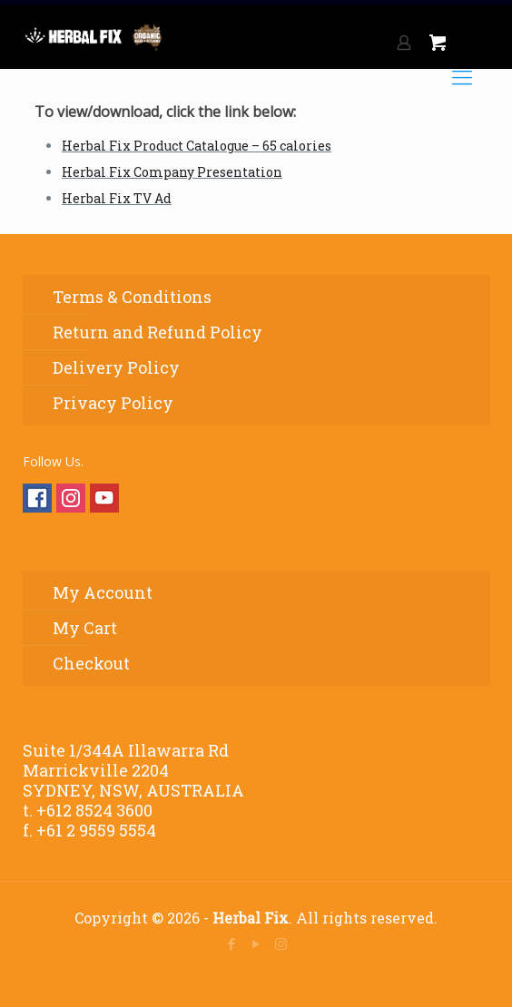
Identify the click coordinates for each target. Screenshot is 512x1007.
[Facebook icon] (231, 943)
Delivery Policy (116, 367)
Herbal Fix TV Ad (117, 198)
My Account (103, 592)
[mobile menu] (462, 77)
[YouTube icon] (256, 943)
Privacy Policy (113, 403)
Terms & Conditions (132, 297)
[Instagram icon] (280, 943)
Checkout (91, 663)
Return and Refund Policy (157, 332)
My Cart (85, 628)
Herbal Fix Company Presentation (172, 172)
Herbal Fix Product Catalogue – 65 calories (196, 145)
